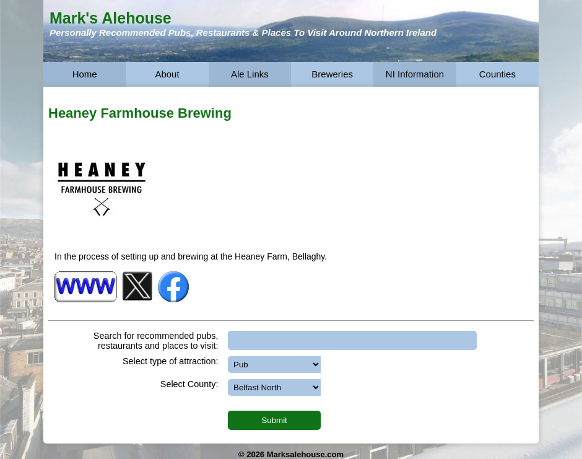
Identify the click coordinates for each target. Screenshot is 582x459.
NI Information (415, 74)
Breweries (332, 74)
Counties (497, 74)
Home (84, 74)
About (167, 74)
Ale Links (250, 74)
